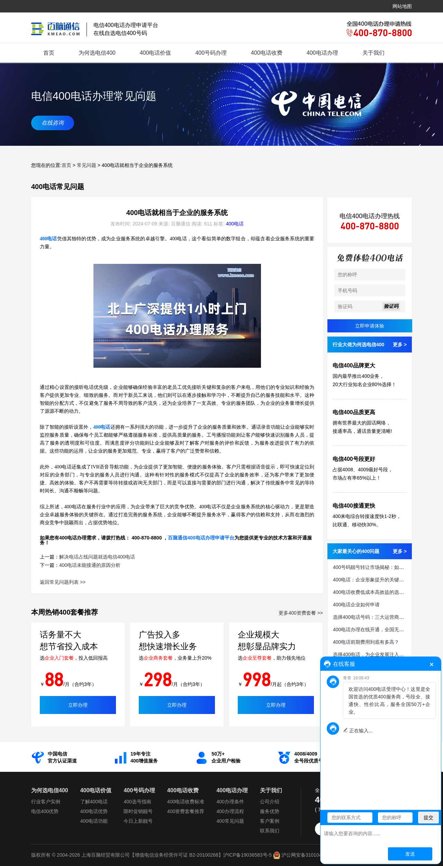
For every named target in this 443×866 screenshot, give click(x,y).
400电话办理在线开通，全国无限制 (371, 629)
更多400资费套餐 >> (301, 612)
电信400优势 (44, 811)
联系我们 (269, 830)
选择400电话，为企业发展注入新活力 (373, 654)
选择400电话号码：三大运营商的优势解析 (378, 617)
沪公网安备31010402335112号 (310, 855)
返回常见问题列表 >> (62, 582)
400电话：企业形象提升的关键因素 (371, 579)
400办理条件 (230, 801)
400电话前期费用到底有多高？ (366, 642)
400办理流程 (230, 811)
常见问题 (86, 165)
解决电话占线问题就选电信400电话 (97, 557)
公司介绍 (269, 801)
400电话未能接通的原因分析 (89, 565)
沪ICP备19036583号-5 (247, 855)
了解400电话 (94, 801)
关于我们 (373, 53)
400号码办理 (211, 53)
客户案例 (269, 821)
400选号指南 (137, 801)
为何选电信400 (97, 53)
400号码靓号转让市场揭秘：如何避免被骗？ (380, 567)
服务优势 (269, 811)
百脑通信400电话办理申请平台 (201, 538)
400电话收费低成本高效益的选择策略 (373, 592)
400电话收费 (266, 53)
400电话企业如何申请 (356, 604)
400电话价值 (155, 53)
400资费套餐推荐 (185, 811)
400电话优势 (94, 811)
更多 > (400, 344)
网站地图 (402, 6)
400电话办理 (322, 53)
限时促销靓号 (138, 811)
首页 (48, 53)
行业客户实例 (45, 801)
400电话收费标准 (185, 801)
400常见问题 (230, 821)
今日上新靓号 (138, 821)
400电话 (235, 223)
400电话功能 (94, 821)
